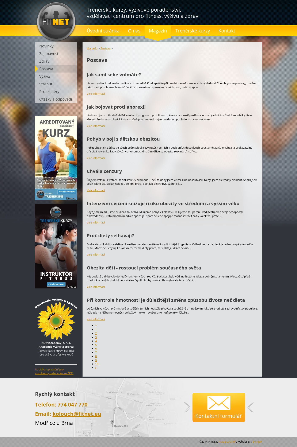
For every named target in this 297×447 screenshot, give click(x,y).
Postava (105, 48)
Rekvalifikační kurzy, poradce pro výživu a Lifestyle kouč (56, 346)
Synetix (257, 441)
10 (96, 364)
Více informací (96, 94)
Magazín (92, 48)
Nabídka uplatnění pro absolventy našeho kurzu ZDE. (54, 371)
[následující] (95, 368)
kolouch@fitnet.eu (77, 413)
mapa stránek (227, 441)
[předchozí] (95, 325)
